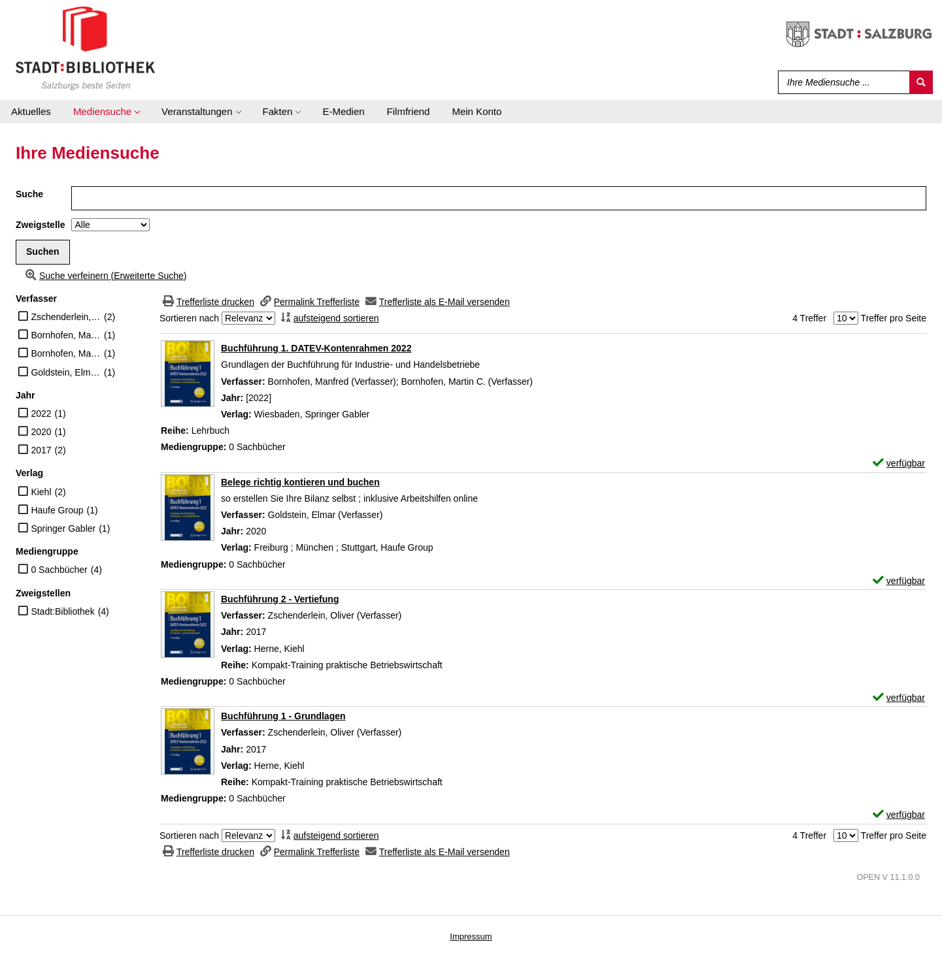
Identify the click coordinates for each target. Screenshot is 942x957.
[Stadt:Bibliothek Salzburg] (85, 47)
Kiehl (41, 492)
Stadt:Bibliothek (62, 611)
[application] (106, 111)
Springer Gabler (63, 528)
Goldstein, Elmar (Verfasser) (66, 372)
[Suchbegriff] (841, 82)
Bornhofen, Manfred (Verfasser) (66, 335)
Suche (29, 194)
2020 (41, 432)
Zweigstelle (40, 224)
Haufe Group (57, 510)
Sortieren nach (189, 318)
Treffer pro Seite (893, 318)
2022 (41, 413)
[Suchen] (921, 82)
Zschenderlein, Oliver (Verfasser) (66, 317)
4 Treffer (809, 318)
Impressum (471, 936)
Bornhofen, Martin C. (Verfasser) (66, 353)
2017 (41, 450)
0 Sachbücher (59, 569)
